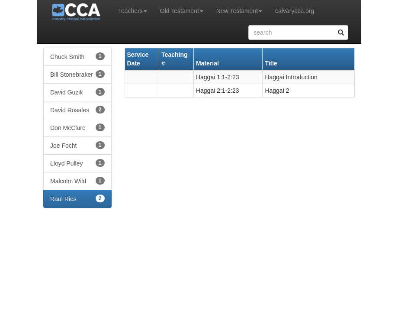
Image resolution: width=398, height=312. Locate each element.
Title (271, 63)
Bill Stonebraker (77, 74)
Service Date (138, 59)
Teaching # (174, 59)
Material (207, 63)
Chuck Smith (77, 56)
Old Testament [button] (181, 10)
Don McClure (77, 127)
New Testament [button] (239, 10)
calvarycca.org (294, 10)
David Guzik (77, 92)
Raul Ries (77, 198)
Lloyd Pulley (77, 163)
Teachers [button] (132, 10)
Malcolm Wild (77, 181)
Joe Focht (77, 145)
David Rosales (77, 110)
